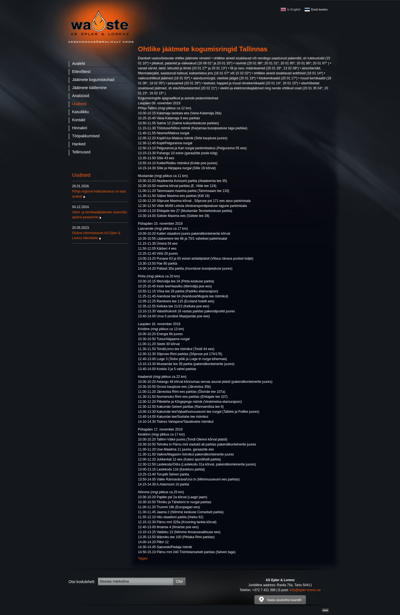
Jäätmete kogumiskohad (93, 79)
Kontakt (78, 120)
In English (294, 9)
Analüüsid (80, 95)
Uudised (79, 104)
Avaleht (78, 63)
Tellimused (81, 152)
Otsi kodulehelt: (82, 581)
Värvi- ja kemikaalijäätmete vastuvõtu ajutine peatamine (100, 212)
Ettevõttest (81, 71)
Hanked (79, 144)
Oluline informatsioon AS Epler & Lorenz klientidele (100, 233)
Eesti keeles (319, 9)
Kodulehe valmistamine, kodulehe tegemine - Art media (325, 610)
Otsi (179, 581)
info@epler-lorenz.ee (305, 590)
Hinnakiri (79, 128)
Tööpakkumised (86, 136)
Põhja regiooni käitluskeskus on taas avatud (100, 191)
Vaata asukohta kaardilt (280, 599)
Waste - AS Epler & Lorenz (101, 26)
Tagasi (143, 558)
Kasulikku (80, 112)
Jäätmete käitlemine (89, 87)
